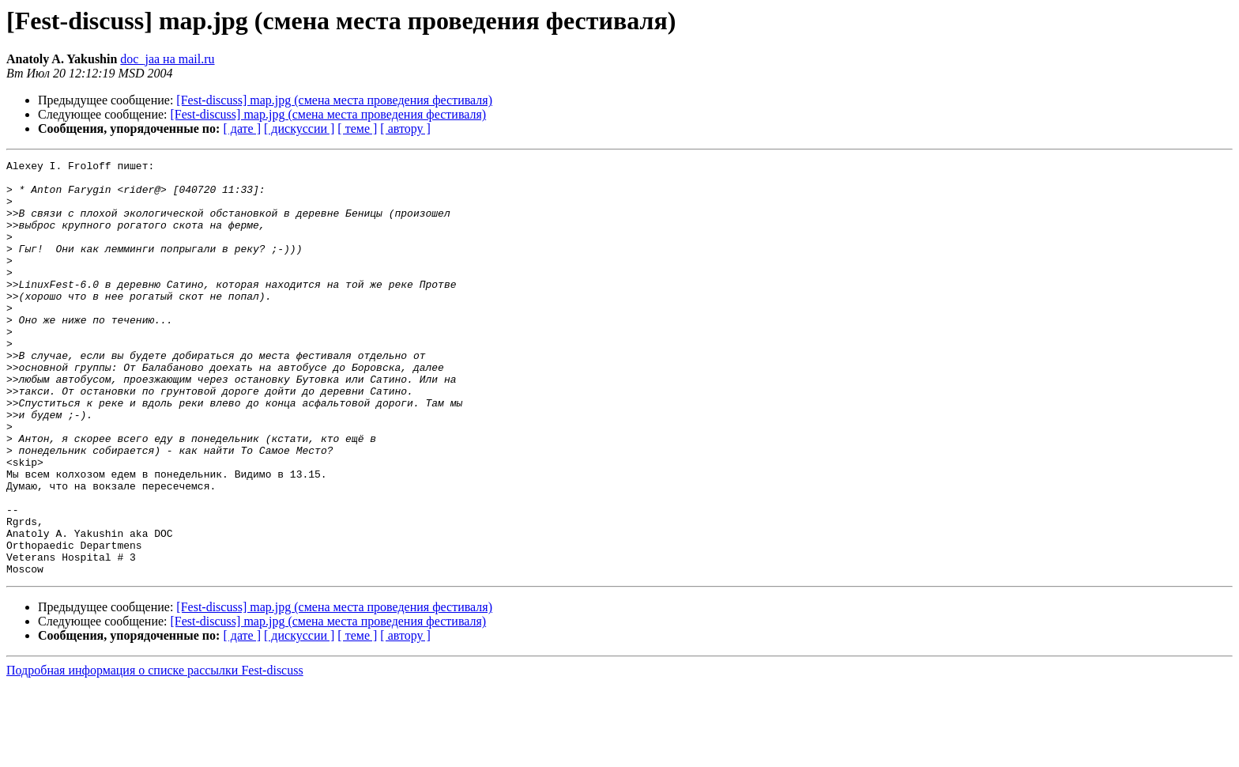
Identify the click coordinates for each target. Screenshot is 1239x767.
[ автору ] (405, 128)
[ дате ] (242, 128)
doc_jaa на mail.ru (167, 59)
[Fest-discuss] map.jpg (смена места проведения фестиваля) (334, 100)
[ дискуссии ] (299, 128)
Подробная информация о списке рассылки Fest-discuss (154, 753)
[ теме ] (357, 128)
